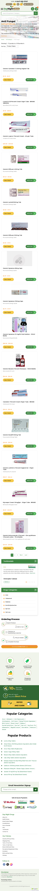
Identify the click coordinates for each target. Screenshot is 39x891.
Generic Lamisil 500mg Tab (12, 202)
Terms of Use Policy (7, 843)
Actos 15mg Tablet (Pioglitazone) (13, 749)
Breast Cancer (15, 723)
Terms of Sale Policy (7, 845)
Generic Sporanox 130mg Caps (13, 301)
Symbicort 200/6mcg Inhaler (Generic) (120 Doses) (17, 766)
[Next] (21, 555)
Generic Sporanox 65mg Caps (12, 268)
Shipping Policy (6, 841)
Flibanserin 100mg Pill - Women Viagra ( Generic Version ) (19, 769)
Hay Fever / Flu (32, 725)
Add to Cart (29, 79)
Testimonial (5, 829)
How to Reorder (6, 825)
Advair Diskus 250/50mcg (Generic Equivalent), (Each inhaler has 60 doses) (20, 745)
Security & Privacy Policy (8, 839)
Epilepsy (22, 723)
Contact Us (5, 832)
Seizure (4, 730)
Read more (4, 36)
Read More (9, 877)
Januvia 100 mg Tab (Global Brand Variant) (15, 775)
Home (2, 39)
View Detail (7, 80)
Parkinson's (33, 728)
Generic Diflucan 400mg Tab (12, 169)
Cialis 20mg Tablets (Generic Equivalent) (15, 758)
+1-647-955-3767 (21, 1)
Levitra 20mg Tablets (10, 741)
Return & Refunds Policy (8, 847)
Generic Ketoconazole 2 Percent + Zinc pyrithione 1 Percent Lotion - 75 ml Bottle (19, 536)
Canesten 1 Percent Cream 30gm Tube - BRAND (18, 402)
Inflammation (5, 728)
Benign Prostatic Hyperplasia (27, 721)
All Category (9, 39)
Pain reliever (25, 728)
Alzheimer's (10, 719)
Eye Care (17, 725)
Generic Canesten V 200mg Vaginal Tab (16, 68)
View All (6, 582)
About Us (5, 817)
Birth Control (5, 723)
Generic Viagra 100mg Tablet (12, 752)
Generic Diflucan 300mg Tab (12, 235)
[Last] (26, 555)
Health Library (6, 819)
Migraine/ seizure (15, 728)
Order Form (18, 646)
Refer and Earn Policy (8, 853)
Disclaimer (5, 851)
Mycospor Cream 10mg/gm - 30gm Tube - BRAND (19, 502)
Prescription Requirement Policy (10, 849)
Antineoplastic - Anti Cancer (10, 721)
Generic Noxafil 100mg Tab (12, 435)
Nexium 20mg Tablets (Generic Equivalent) (15, 755)
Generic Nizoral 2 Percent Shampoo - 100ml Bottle (19, 369)
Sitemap (5, 855)
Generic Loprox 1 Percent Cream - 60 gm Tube (18, 136)
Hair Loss (23, 725)
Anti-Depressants (19, 719)
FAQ (4, 827)
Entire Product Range (8, 821)
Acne (3, 719)
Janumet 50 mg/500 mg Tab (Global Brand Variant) (18, 772)
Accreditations (6, 823)
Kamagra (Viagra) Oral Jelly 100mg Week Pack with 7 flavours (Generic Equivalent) (20, 762)
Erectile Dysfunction (7, 725)
